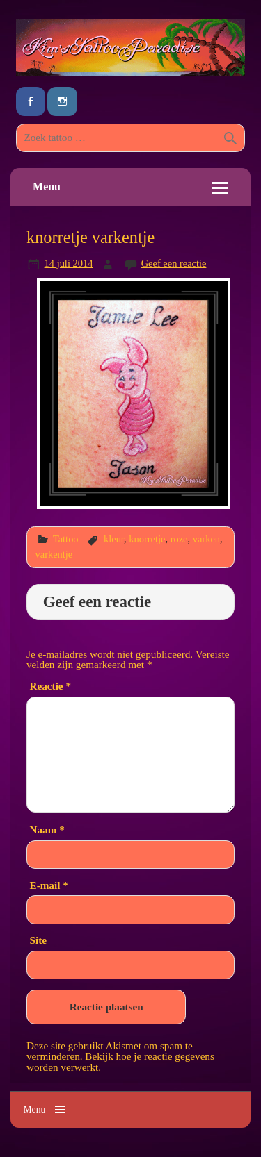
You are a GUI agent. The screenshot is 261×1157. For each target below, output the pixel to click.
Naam (47, 829)
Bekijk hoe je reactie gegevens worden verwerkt (120, 1061)
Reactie (50, 686)
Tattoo (66, 538)
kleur (114, 538)
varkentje (54, 554)
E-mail (49, 885)
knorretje (147, 538)
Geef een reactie (174, 263)
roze (179, 538)
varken (206, 538)
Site (38, 940)
